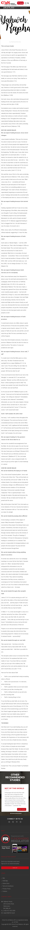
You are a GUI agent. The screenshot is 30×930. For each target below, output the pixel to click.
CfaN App (5, 881)
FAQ (3, 878)
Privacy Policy (6, 888)
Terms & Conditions (7, 886)
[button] (9, 813)
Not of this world (14, 788)
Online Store (5, 883)
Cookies (4, 891)
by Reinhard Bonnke (15, 42)
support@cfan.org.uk (8, 913)
